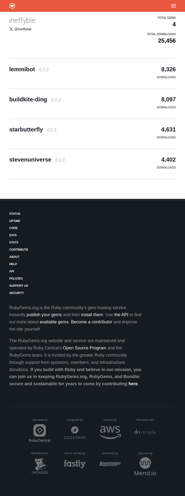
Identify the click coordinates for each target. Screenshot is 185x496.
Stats (13, 242)
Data (13, 235)
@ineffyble (23, 29)
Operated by (41, 421)
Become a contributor (91, 322)
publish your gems (44, 314)
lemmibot (28, 69)
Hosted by (112, 420)
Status (14, 213)
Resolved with (146, 420)
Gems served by (75, 453)
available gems (54, 322)
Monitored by (41, 453)
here (133, 383)
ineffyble (22, 20)
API (11, 271)
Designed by (76, 420)
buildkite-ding (35, 99)
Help (13, 264)
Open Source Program (84, 348)
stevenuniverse (37, 159)
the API (121, 314)
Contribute (18, 249)
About (14, 257)
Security (16, 293)
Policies (16, 278)
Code (13, 228)
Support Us (18, 285)
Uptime (14, 221)
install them (92, 314)
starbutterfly (33, 129)
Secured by (147, 453)
